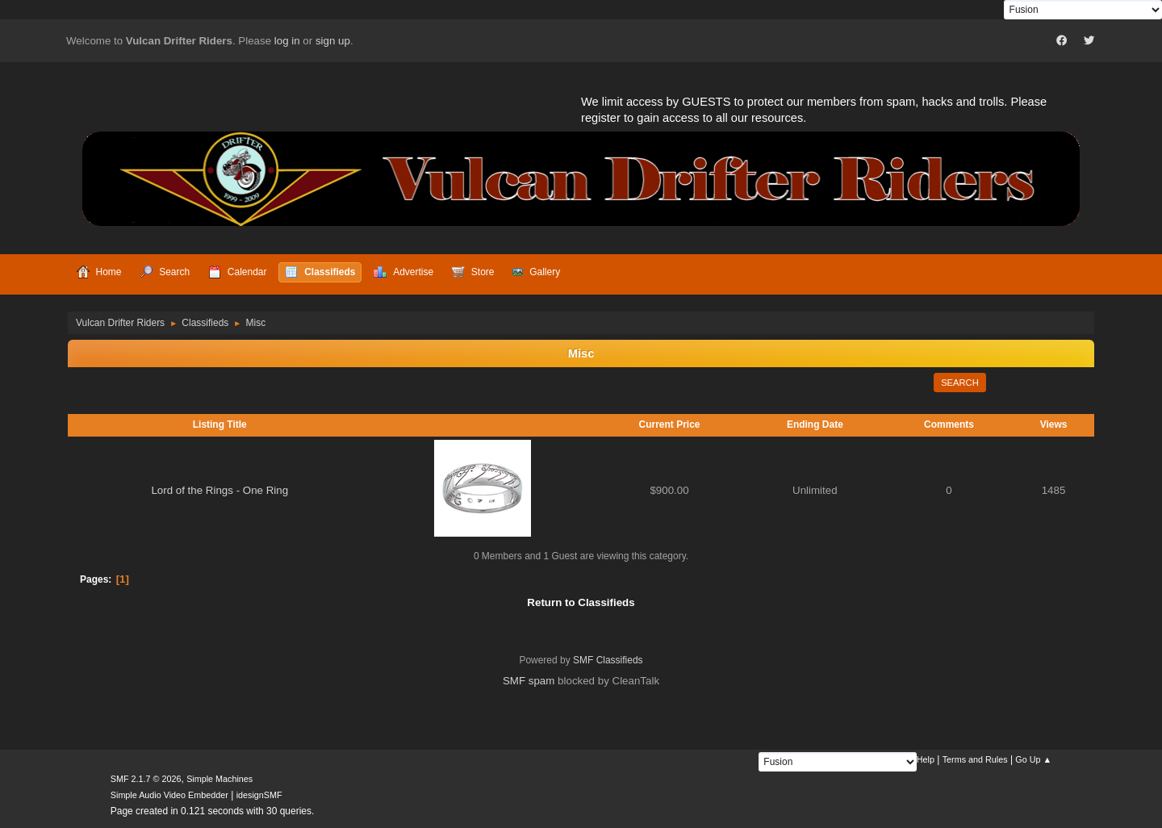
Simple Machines (219, 779)
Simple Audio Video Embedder (169, 795)
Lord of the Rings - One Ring (219, 490)
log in (287, 41)
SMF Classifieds (608, 660)
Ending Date (815, 424)
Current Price (669, 424)
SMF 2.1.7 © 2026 (146, 779)
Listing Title (220, 424)
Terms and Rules (975, 759)
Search (960, 382)
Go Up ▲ (1033, 759)
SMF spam (528, 681)
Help (925, 759)
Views (1054, 424)
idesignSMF (259, 795)
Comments (949, 424)
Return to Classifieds (580, 602)
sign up (333, 41)
